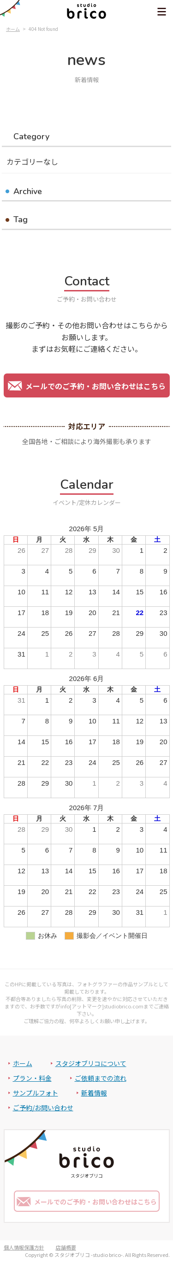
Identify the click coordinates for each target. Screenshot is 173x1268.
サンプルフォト (35, 1092)
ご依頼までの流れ (100, 1078)
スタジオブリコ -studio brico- (88, 1254)
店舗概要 (66, 1247)
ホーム (22, 1063)
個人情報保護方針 (24, 1247)
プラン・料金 (32, 1078)
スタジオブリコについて (90, 1063)
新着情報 (94, 1092)
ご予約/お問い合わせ (43, 1107)
